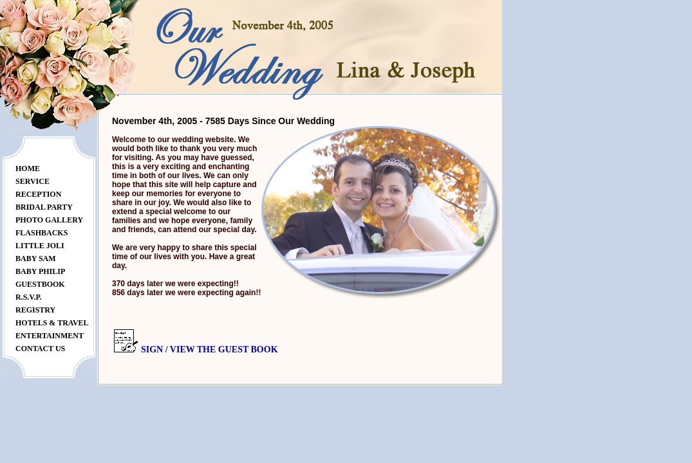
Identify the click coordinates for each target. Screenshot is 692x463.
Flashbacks (41, 232)
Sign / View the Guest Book (209, 349)
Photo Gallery (49, 219)
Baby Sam (35, 258)
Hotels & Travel (52, 322)
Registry (35, 309)
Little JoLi (39, 245)
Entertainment (49, 335)
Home (27, 168)
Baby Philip (40, 271)
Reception (38, 194)
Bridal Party (44, 207)
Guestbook (40, 284)
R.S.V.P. (28, 297)
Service (32, 181)
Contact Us (40, 348)
